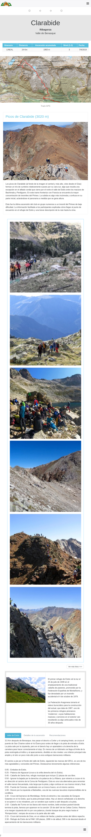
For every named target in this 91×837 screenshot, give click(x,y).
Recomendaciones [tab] (57, 735)
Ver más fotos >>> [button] (75, 667)
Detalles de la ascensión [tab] (34, 735)
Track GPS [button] (45, 106)
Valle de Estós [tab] (13, 735)
